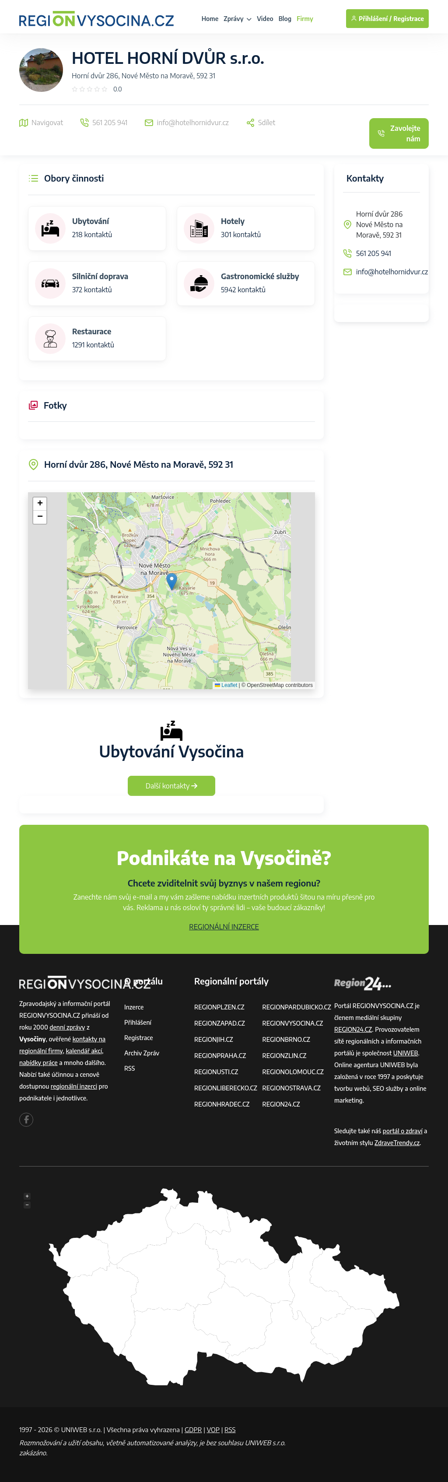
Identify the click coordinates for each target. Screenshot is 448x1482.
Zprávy (238, 18)
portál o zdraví (403, 1131)
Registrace (408, 18)
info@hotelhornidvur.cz (392, 271)
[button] (171, 582)
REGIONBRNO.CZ (286, 1039)
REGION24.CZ (281, 1104)
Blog (285, 18)
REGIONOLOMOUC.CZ (293, 1072)
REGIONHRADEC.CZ (221, 1104)
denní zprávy (67, 1027)
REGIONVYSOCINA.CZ (292, 1023)
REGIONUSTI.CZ (216, 1072)
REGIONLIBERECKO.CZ (225, 1088)
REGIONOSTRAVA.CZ (291, 1088)
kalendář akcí (84, 1051)
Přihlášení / (371, 18)
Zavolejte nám (399, 133)
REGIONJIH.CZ (213, 1039)
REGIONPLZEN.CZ (219, 1007)
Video (265, 18)
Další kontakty (172, 785)
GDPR (193, 1429)
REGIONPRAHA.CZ (220, 1055)
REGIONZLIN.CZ (284, 1055)
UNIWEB (405, 1053)
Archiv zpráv (141, 1053)
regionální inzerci (74, 1086)
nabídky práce (38, 1062)
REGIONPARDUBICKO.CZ (296, 1007)
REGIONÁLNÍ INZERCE (224, 926)
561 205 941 (373, 253)
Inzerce (134, 1007)
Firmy (305, 18)
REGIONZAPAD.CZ (219, 1023)
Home (210, 18)
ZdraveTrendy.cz (397, 1142)
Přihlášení (137, 1022)
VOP (213, 1429)
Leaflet (226, 685)
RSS (129, 1068)
